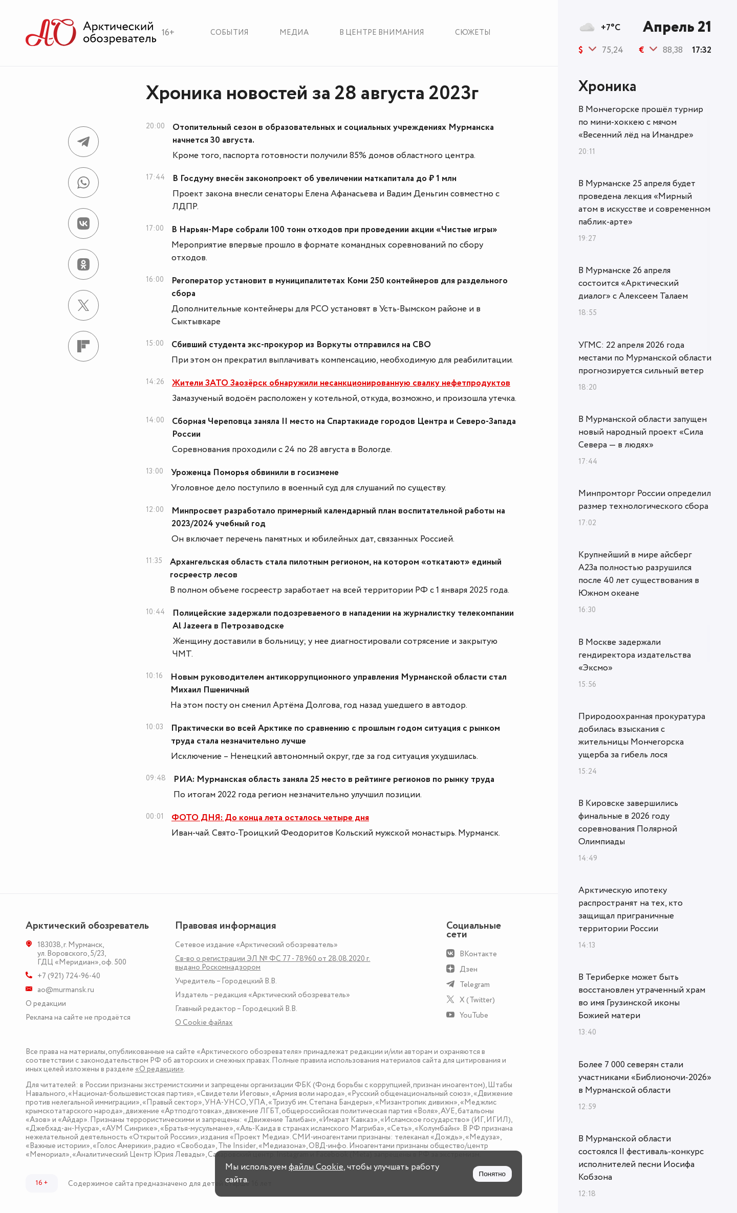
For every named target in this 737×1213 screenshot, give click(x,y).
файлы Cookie (316, 1167)
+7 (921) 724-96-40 (68, 976)
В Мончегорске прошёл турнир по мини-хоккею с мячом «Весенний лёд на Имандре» (640, 122)
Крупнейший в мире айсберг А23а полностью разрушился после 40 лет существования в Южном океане (638, 574)
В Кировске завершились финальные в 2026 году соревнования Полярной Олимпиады (628, 822)
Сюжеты (473, 32)
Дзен (469, 969)
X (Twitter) (477, 1000)
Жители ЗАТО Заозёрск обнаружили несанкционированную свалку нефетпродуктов (341, 383)
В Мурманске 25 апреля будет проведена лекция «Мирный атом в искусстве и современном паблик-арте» (644, 202)
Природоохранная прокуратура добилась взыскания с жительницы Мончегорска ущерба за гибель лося (641, 735)
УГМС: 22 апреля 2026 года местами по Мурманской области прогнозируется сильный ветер (644, 358)
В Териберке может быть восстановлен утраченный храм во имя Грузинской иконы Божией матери (641, 996)
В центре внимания (381, 32)
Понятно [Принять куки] (492, 1174)
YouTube (474, 1015)
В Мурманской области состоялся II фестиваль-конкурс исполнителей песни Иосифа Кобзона (641, 1158)
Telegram (475, 984)
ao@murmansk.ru (65, 989)
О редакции (46, 1003)
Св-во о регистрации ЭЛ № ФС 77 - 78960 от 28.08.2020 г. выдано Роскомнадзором (272, 963)
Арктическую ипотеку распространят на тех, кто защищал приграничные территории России (630, 909)
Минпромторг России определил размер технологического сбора (644, 499)
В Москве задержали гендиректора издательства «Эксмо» (634, 655)
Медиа (294, 32)
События (229, 32)
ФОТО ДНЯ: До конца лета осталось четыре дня (270, 818)
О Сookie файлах (203, 1022)
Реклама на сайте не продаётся (78, 1017)
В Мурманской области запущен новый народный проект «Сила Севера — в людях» (642, 432)
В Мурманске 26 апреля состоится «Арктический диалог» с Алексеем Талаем (633, 283)
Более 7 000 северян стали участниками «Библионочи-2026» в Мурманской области (644, 1077)
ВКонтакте (478, 954)
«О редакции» (159, 1069)
